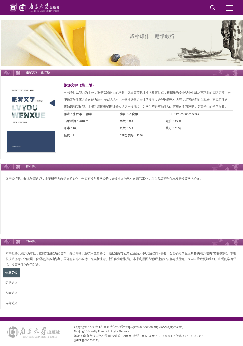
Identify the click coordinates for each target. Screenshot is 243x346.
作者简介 (11, 293)
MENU (229, 8)
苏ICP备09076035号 (87, 340)
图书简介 (11, 283)
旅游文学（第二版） (80, 85)
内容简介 (11, 303)
